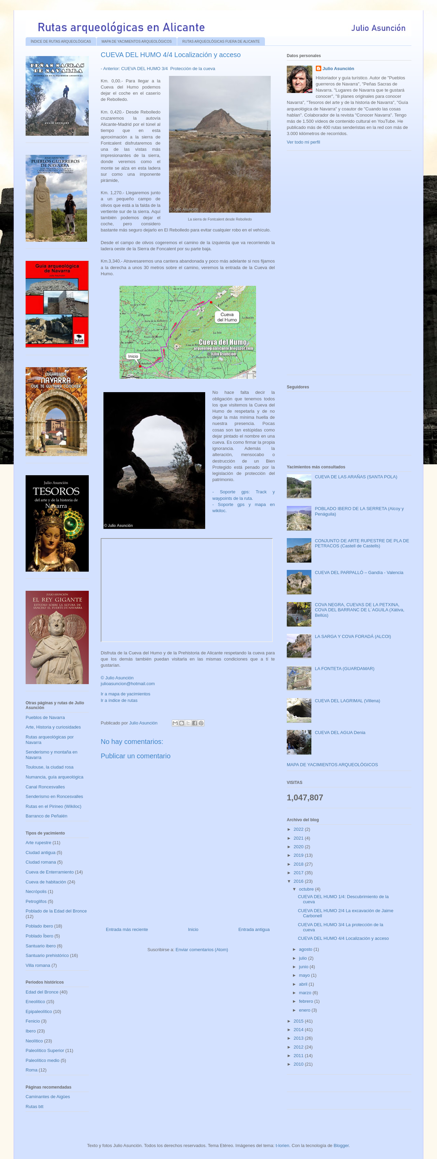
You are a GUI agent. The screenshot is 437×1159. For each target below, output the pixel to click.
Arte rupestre (38, 842)
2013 (299, 1038)
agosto (306, 949)
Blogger (341, 1145)
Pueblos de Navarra (45, 717)
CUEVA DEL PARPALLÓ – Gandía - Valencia (359, 572)
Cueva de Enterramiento (50, 872)
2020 (299, 846)
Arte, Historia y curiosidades (53, 727)
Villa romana (38, 965)
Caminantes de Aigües (48, 1096)
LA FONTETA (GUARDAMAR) (345, 668)
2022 (299, 829)
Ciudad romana (41, 862)
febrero (306, 1001)
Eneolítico (35, 1001)
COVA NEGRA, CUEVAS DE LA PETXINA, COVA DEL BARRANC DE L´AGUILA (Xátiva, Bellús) (359, 610)
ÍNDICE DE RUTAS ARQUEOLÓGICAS (61, 41)
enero (305, 1010)
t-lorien (282, 1145)
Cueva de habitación (46, 881)
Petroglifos (36, 901)
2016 (299, 881)
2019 (299, 855)
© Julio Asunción (117, 677)
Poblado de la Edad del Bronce (56, 911)
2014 (299, 1029)
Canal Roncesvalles (45, 786)
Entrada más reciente (127, 929)
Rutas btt (34, 1106)
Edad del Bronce (42, 992)
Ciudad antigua (40, 852)
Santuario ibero (41, 945)
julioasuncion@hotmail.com (128, 683)
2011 (299, 1055)
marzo (306, 992)
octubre (307, 889)
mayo (305, 975)
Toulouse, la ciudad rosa (49, 767)
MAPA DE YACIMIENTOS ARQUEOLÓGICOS (137, 41)
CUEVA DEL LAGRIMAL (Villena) (347, 700)
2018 (299, 864)
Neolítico (34, 1040)
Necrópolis (36, 891)
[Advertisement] (338, 265)
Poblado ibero (39, 926)
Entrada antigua (254, 929)
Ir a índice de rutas (119, 700)
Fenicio (33, 1021)
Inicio (193, 929)
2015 (299, 1021)
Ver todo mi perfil (303, 142)
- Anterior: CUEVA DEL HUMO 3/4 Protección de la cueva (158, 68)
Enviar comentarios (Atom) (201, 949)
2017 (299, 872)
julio (303, 958)
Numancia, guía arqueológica (54, 777)
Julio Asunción (338, 68)
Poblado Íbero (39, 935)
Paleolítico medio (42, 1060)
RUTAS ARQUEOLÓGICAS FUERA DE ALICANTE (221, 41)
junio (304, 966)
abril (304, 984)
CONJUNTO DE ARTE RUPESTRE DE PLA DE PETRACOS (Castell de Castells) (362, 543)
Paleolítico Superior (45, 1050)
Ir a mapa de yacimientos (125, 693)
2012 (299, 1047)
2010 (299, 1064)
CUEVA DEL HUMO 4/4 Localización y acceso (343, 938)
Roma (32, 1070)
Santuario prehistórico (47, 955)
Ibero (31, 1031)
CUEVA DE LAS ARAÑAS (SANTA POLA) (356, 476)
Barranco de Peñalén (46, 815)
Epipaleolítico (39, 1011)
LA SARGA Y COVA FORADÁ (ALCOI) (353, 636)
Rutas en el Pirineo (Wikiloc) (53, 806)
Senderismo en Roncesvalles (54, 796)
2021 (299, 838)
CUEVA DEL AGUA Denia (340, 732)
